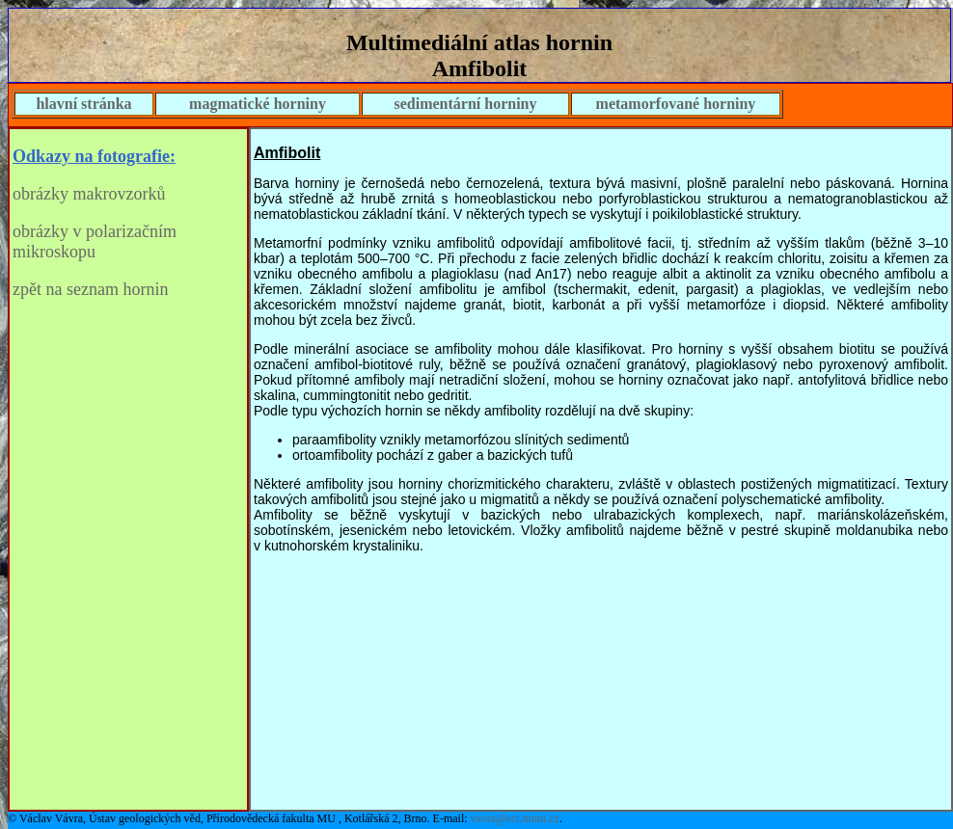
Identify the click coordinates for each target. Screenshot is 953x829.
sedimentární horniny (465, 103)
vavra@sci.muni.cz (515, 818)
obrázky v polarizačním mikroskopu (95, 241)
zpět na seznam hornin (90, 289)
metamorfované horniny (676, 103)
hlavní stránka (83, 103)
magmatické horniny (257, 103)
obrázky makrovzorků (89, 193)
